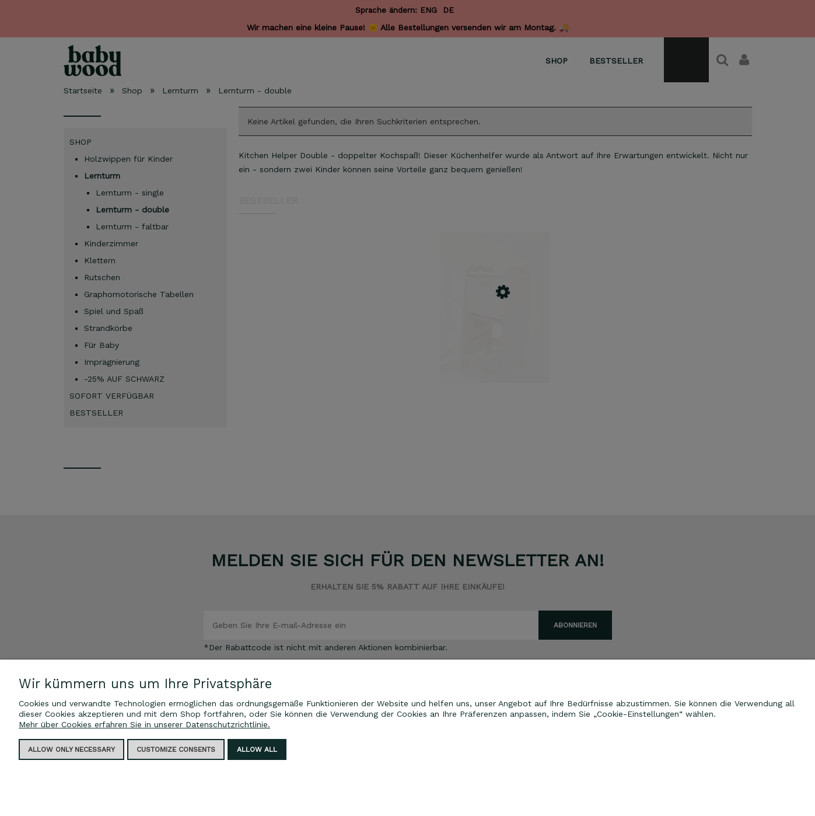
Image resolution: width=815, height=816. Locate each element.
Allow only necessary (71, 749)
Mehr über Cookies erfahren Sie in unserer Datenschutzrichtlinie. (144, 724)
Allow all (257, 749)
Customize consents (176, 749)
